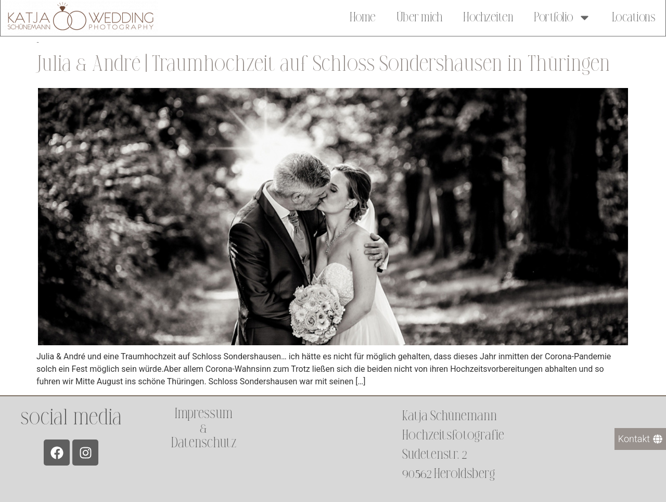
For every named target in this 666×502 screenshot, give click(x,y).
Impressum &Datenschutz (203, 428)
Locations (634, 16)
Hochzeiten (488, 16)
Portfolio (562, 16)
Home (363, 16)
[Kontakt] (640, 439)
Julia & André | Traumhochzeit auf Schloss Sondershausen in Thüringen (323, 64)
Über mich (419, 16)
